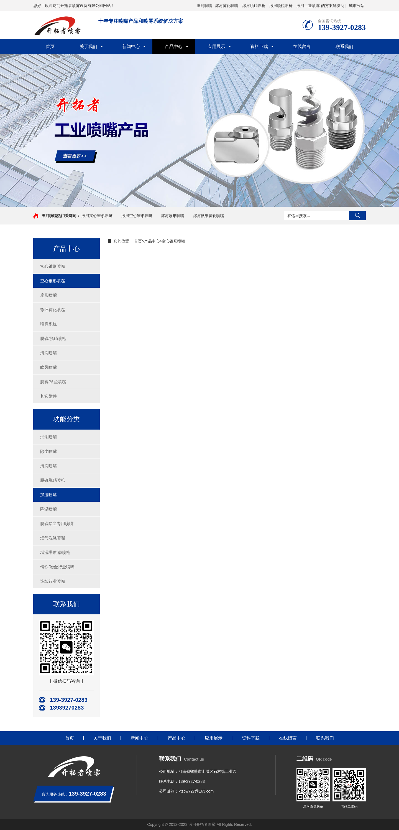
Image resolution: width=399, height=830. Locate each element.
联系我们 (344, 46)
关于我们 (88, 46)
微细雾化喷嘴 (52, 309)
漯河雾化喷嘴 (226, 5)
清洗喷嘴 (48, 352)
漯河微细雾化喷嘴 (208, 215)
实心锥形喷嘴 (52, 266)
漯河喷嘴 (204, 5)
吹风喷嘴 (48, 367)
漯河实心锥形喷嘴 (96, 215)
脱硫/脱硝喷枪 (53, 338)
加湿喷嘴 (48, 494)
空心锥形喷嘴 (52, 280)
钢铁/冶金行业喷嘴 (57, 566)
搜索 (357, 215)
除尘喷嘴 (48, 451)
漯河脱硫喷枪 (281, 5)
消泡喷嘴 (48, 437)
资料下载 (259, 46)
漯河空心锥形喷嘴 (136, 215)
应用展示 (216, 46)
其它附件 (48, 396)
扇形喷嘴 (48, 295)
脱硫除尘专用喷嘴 (56, 523)
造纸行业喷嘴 (52, 581)
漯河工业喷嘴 (308, 5)
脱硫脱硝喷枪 (52, 480)
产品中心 (174, 46)
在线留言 (302, 46)
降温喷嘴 (48, 509)
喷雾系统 (48, 324)
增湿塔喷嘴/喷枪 (55, 552)
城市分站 (356, 5)
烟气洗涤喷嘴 (52, 538)
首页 (50, 46)
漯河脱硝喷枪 (253, 5)
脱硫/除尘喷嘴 (53, 381)
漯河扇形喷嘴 (172, 215)
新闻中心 (131, 46)
